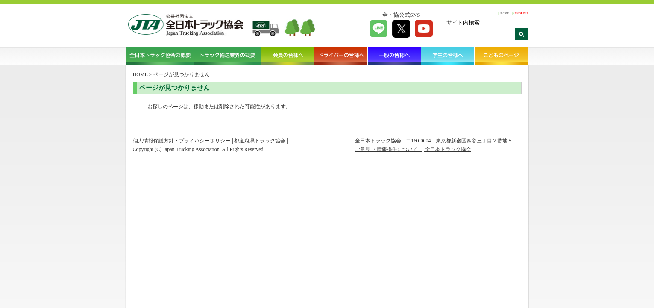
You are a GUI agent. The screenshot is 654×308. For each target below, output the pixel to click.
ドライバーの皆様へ (341, 56)
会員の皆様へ (288, 56)
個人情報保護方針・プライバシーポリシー (181, 141)
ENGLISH (521, 13)
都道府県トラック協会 (259, 141)
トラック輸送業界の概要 (227, 56)
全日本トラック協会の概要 (160, 56)
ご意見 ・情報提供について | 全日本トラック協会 (413, 149)
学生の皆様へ (448, 56)
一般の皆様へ (394, 56)
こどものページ (501, 56)
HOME (504, 13)
